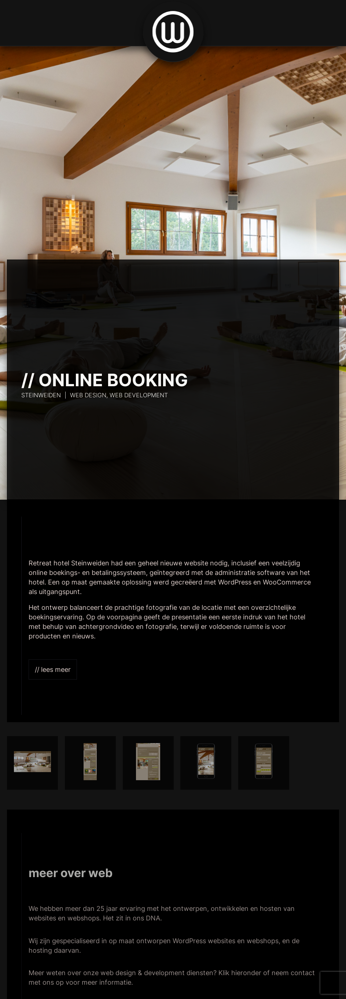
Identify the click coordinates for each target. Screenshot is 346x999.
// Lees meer (53, 669)
